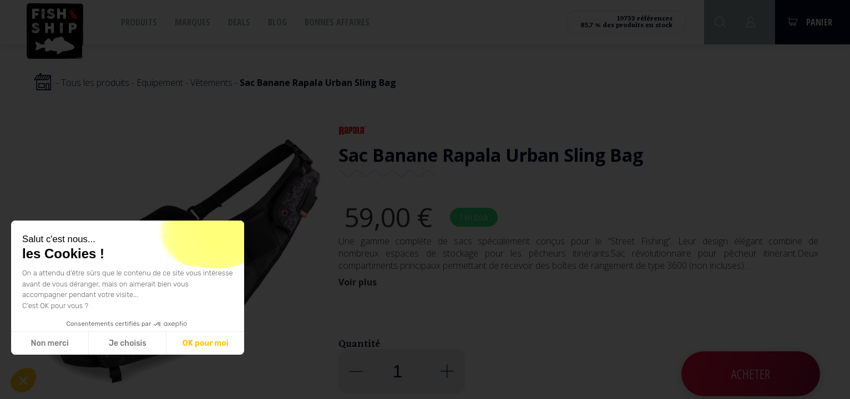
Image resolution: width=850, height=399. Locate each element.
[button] (23, 380)
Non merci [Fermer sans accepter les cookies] (49, 343)
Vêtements (211, 82)
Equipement (159, 82)
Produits (139, 22)
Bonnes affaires (337, 22)
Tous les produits (95, 82)
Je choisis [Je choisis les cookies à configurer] (127, 343)
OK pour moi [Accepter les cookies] (206, 343)
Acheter (750, 374)
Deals (239, 22)
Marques (192, 22)
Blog (277, 22)
